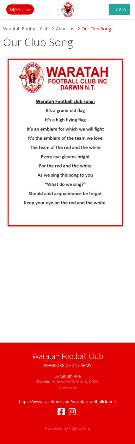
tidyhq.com (79, 428)
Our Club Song (96, 29)
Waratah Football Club (26, 29)
